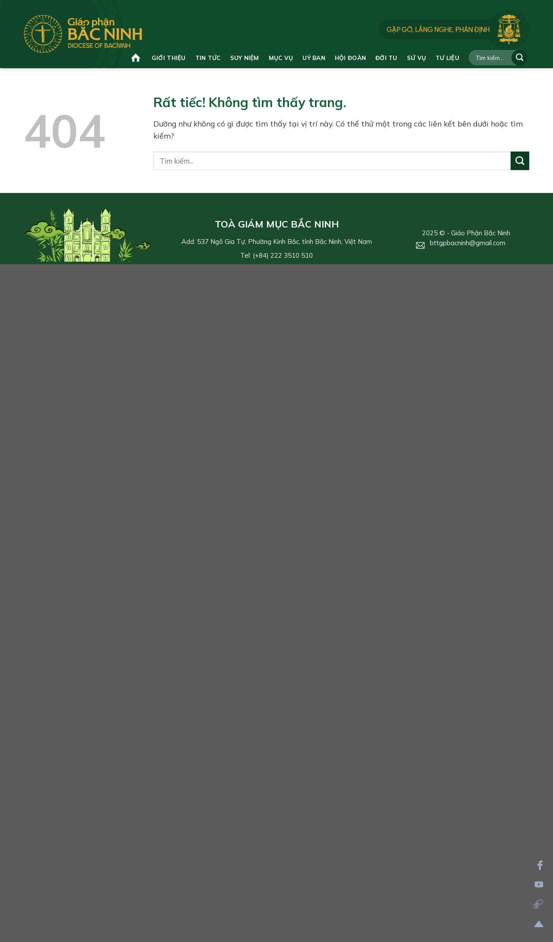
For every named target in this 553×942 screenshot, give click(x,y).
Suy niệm (244, 57)
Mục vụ (281, 57)
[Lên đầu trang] (539, 924)
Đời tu (386, 57)
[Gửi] (520, 58)
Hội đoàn (350, 57)
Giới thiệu (169, 57)
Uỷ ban (313, 57)
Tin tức (208, 57)
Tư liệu (447, 57)
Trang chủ (135, 58)
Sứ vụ (416, 57)
